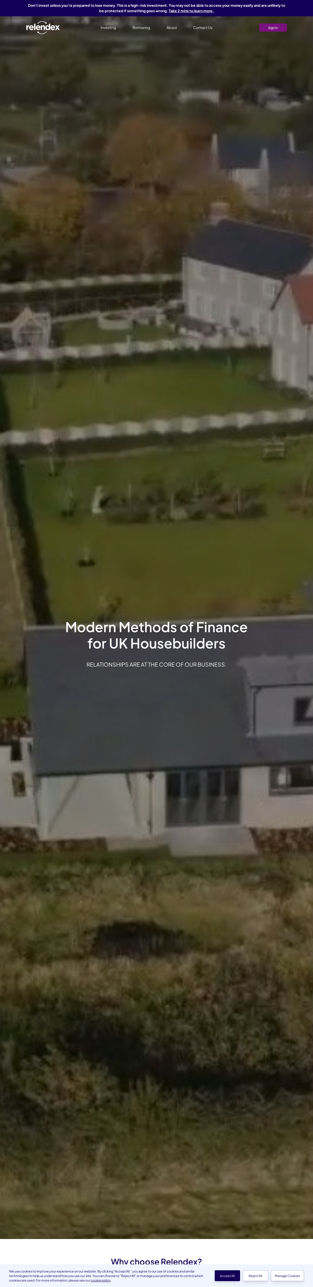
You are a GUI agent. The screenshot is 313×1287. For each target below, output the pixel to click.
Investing (108, 27)
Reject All (255, 1276)
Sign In (273, 28)
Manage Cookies (287, 1276)
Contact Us (202, 27)
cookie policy (101, 1280)
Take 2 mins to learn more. (191, 10)
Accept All (227, 1276)
